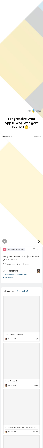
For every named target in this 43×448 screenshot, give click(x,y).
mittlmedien (8, 278)
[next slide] (39, 241)
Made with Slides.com (16, 249)
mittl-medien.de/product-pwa (15, 275)
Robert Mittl (12, 270)
